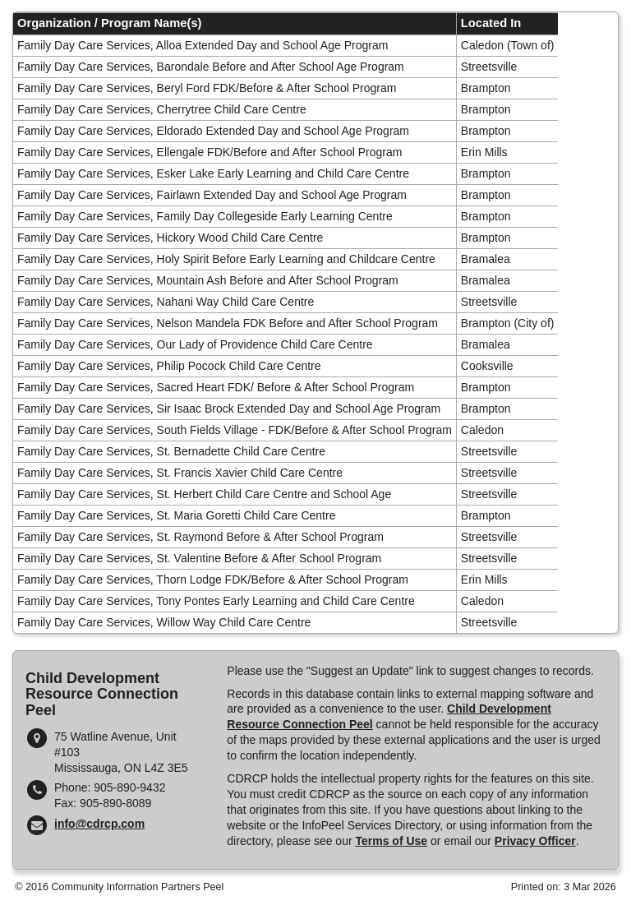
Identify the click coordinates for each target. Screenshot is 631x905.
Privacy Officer (535, 840)
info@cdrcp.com (99, 823)
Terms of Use (391, 840)
